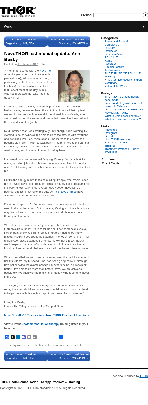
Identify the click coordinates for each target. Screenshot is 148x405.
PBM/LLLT (111, 57)
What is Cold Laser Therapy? (123, 115)
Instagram (111, 133)
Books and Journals (117, 41)
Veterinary (111, 82)
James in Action (114, 54)
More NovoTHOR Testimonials (24, 315)
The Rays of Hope (65, 191)
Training (110, 76)
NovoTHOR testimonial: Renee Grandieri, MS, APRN (70, 41)
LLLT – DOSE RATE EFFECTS (124, 109)
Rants (108, 60)
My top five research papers (125, 79)
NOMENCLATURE (116, 112)
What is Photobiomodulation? (123, 119)
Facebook (111, 129)
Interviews (111, 51)
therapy (40, 324)
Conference (112, 44)
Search (86, 14)
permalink (75, 345)
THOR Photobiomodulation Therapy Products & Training (40, 382)
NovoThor (45, 70)
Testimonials (42, 345)
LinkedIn (110, 136)
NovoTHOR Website (117, 139)
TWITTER (111, 152)
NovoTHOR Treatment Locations (67, 315)
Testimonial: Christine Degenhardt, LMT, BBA (21, 41)
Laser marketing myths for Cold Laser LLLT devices (124, 105)
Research (111, 63)
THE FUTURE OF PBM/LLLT (123, 73)
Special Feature (114, 67)
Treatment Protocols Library (122, 148)
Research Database (117, 142)
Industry (110, 47)
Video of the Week (116, 86)
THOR (143, 376)
